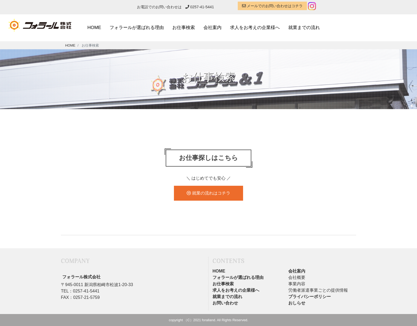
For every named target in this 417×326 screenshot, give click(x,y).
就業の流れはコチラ (208, 193)
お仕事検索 (183, 27)
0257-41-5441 (199, 7)
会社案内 (212, 27)
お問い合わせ (225, 303)
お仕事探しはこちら (208, 158)
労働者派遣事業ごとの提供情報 (318, 290)
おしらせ (296, 303)
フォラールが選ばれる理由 (137, 27)
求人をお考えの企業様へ (255, 27)
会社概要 (296, 277)
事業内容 (296, 284)
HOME (94, 27)
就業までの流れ (304, 27)
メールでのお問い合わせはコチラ (272, 6)
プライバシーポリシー (309, 296)
